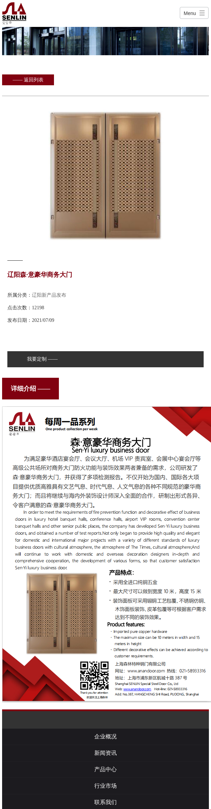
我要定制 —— (42, 359)
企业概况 (105, 736)
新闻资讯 (105, 753)
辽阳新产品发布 (49, 295)
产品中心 (105, 769)
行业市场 (105, 786)
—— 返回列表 (28, 79)
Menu (190, 13)
